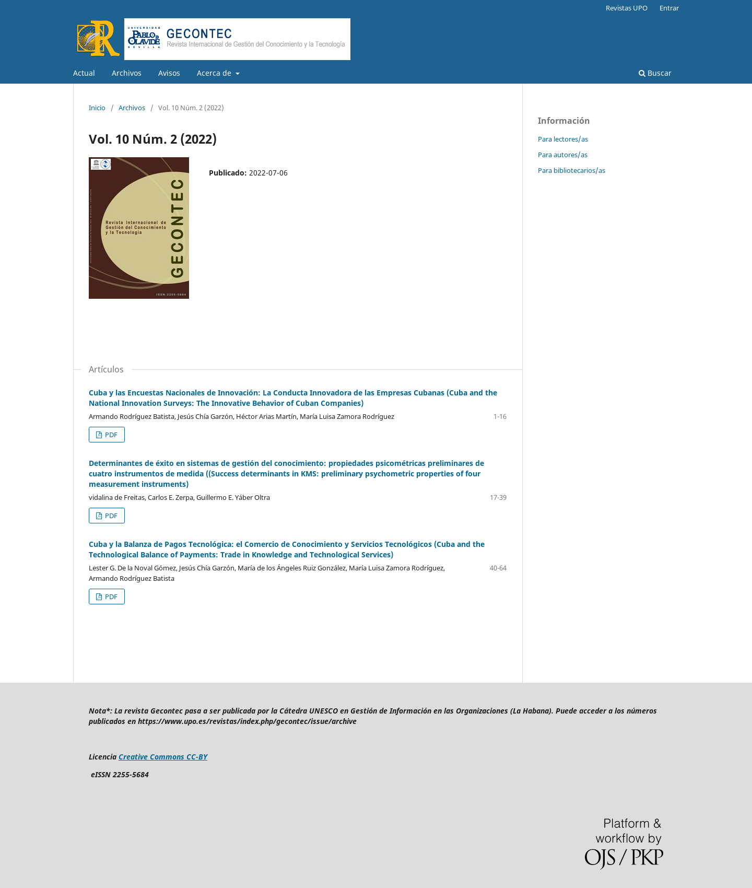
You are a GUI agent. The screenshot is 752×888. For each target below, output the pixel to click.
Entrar (669, 8)
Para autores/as (563, 154)
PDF (110, 434)
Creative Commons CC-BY (163, 757)
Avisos (169, 73)
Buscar (655, 73)
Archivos (127, 73)
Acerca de (215, 73)
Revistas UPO (627, 8)
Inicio (97, 107)
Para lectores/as (563, 139)
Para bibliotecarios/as (571, 170)
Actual (84, 73)
